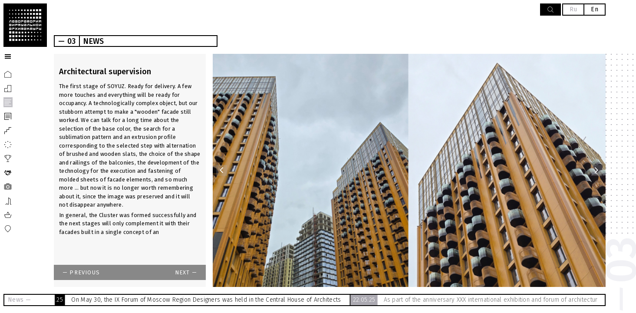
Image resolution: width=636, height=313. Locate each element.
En (594, 9)
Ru (573, 9)
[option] (409, 170)
